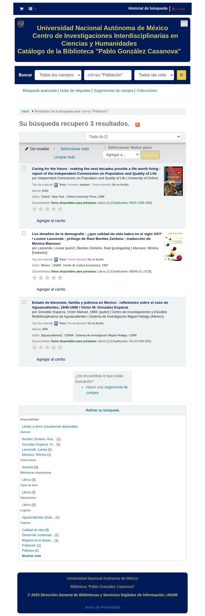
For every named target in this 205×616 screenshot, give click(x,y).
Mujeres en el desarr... (37, 540)
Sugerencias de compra (113, 90)
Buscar (25, 74)
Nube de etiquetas (75, 90)
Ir (181, 75)
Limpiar (178, 8)
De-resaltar (36, 149)
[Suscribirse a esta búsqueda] (137, 124)
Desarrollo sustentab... (38, 535)
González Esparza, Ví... (39, 444)
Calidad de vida (33, 530)
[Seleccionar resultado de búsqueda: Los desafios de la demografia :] (24, 233)
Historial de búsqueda (147, 8)
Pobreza (28, 550)
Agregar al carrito (48, 221)
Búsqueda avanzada (40, 90)
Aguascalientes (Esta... (38, 517)
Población (29, 545)
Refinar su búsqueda (102, 410)
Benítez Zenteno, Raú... (39, 439)
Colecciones (147, 90)
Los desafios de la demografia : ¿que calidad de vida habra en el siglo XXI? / (97, 238)
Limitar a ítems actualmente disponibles (50, 426)
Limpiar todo (64, 157)
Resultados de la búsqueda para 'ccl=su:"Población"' (72, 111)
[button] (21, 9)
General (28, 467)
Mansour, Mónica (34, 455)
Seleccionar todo (74, 149)
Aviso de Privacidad (102, 607)
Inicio (25, 111)
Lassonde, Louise (34, 449)
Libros (26, 480)
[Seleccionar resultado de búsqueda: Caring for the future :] (24, 168)
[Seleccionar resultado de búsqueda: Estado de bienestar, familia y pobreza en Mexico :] (24, 302)
